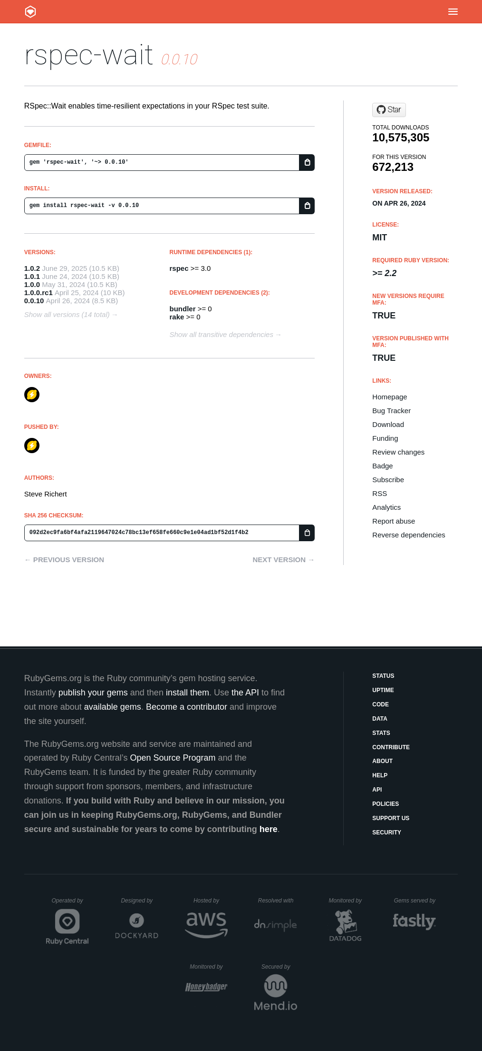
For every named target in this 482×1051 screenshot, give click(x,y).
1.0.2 (32, 268)
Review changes (398, 452)
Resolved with (277, 900)
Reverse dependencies (408, 535)
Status (383, 676)
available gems (112, 707)
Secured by (279, 966)
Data (379, 718)
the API (245, 692)
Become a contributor (186, 707)
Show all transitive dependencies (221, 334)
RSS (379, 493)
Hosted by (210, 900)
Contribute (391, 747)
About (382, 761)
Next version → (283, 559)
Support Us (390, 818)
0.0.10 (34, 301)
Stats (381, 733)
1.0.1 (32, 276)
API (377, 789)
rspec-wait (89, 54)
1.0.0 (32, 284)
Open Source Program (173, 758)
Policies (385, 804)
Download (388, 424)
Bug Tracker (391, 411)
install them (187, 692)
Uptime (383, 690)
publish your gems (93, 692)
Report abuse (393, 521)
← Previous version (64, 559)
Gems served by (415, 900)
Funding (385, 438)
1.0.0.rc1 (38, 292)
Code (380, 704)
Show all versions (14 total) (67, 314)
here (269, 829)
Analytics (386, 507)
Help (379, 775)
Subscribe (388, 480)
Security (386, 832)
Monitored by (348, 900)
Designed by (139, 900)
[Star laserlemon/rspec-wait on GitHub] (389, 110)
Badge (382, 466)
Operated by (70, 904)
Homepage (389, 397)
